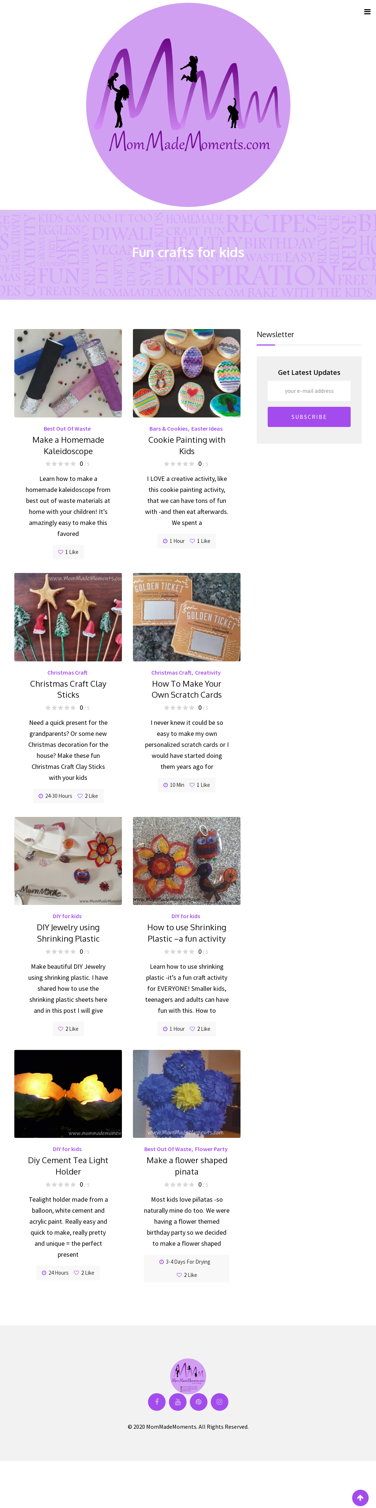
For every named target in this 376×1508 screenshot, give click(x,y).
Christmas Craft (67, 672)
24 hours (55, 1272)
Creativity (208, 672)
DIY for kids (67, 916)
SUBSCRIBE (309, 416)
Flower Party (211, 1149)
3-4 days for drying (184, 1261)
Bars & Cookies (168, 428)
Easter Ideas (207, 428)
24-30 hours (55, 795)
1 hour (174, 540)
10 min (173, 784)
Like (68, 551)
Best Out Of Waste (67, 428)
